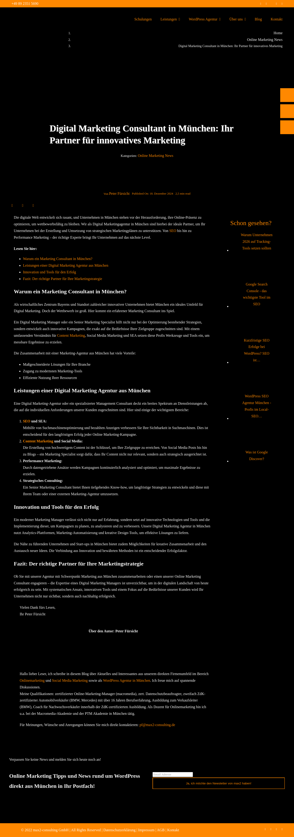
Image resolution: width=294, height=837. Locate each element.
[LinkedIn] (23, 205)
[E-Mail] (33, 205)
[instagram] (266, 3)
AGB (161, 830)
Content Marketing (71, 335)
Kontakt (173, 830)
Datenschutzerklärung (119, 830)
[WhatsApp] (28, 205)
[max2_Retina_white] (21, 14)
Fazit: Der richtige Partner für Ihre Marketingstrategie (62, 279)
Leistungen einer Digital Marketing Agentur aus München (65, 265)
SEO (172, 231)
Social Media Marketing (70, 680)
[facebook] (260, 3)
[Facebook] (12, 205)
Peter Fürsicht (119, 193)
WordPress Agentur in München (126, 680)
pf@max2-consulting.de (157, 725)
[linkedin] (276, 3)
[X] (17, 205)
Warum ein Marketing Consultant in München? (57, 259)
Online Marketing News (155, 156)
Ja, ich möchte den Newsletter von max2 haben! (219, 783)
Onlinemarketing (32, 680)
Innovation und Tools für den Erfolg (49, 272)
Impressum (146, 830)
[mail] (282, 3)
